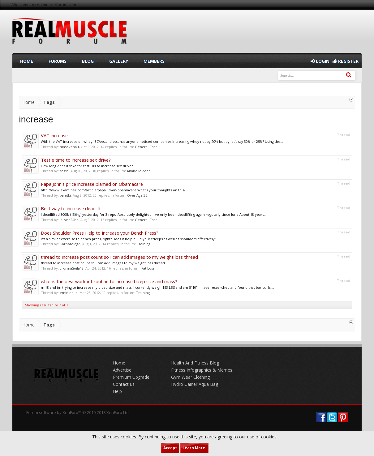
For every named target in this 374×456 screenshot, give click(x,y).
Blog (88, 61)
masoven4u (69, 146)
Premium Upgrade (131, 377)
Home (26, 61)
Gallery (118, 61)
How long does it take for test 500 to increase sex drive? (87, 166)
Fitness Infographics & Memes (201, 370)
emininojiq (69, 292)
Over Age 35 (137, 195)
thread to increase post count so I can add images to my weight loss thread (119, 257)
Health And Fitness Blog (195, 363)
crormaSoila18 (72, 268)
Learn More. (194, 447)
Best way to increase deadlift (71, 208)
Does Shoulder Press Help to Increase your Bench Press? (99, 233)
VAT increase (54, 135)
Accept (170, 447)
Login (320, 61)
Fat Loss (147, 268)
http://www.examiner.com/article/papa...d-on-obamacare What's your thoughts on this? (113, 190)
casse (64, 170)
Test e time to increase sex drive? (76, 160)
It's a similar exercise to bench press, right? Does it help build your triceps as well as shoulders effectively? (128, 239)
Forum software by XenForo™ (78, 412)
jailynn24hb (69, 219)
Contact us (124, 384)
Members (154, 61)
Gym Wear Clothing (190, 377)
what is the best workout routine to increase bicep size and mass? (109, 281)
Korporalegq (70, 243)
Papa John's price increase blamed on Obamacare (92, 184)
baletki (65, 195)
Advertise (122, 370)
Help (117, 391)
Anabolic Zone (139, 170)
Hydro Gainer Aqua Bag (194, 384)
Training (143, 243)
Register (346, 61)
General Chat (146, 146)
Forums (58, 61)
